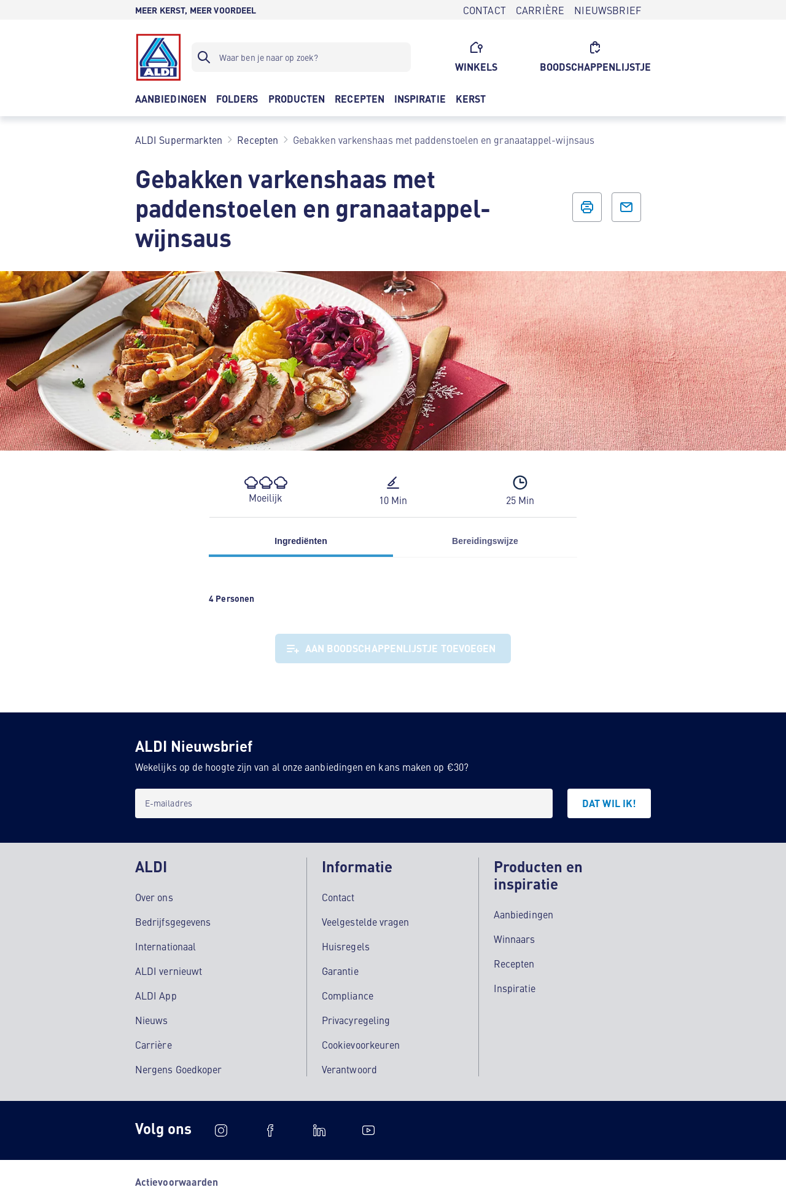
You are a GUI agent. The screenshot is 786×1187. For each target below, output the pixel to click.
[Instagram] (221, 1130)
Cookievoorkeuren (361, 1044)
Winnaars (514, 938)
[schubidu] (270, 1130)
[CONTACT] (484, 10)
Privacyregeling (356, 1020)
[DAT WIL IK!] (609, 803)
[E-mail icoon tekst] (626, 207)
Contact (338, 897)
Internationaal (165, 946)
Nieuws (151, 1020)
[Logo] (158, 57)
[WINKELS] (476, 57)
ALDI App (156, 995)
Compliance (347, 995)
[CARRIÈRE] (540, 10)
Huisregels (346, 946)
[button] (265, 490)
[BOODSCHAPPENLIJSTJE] (596, 57)
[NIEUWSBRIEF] (607, 10)
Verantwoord (349, 1069)
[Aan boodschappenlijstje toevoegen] (393, 648)
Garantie (340, 970)
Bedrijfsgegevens (173, 921)
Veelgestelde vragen (366, 921)
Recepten (514, 963)
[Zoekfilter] (301, 57)
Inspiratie (514, 988)
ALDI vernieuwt (168, 970)
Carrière (153, 1044)
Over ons (154, 897)
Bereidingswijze (485, 541)
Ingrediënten (300, 541)
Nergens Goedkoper (178, 1069)
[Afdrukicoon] (587, 207)
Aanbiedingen (523, 914)
